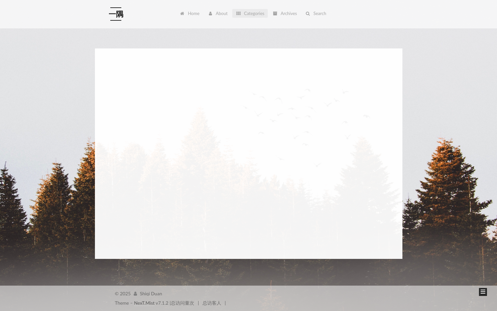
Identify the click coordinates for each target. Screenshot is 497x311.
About (218, 13)
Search (315, 13)
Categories (250, 13)
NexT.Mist (144, 303)
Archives (284, 13)
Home (189, 13)
